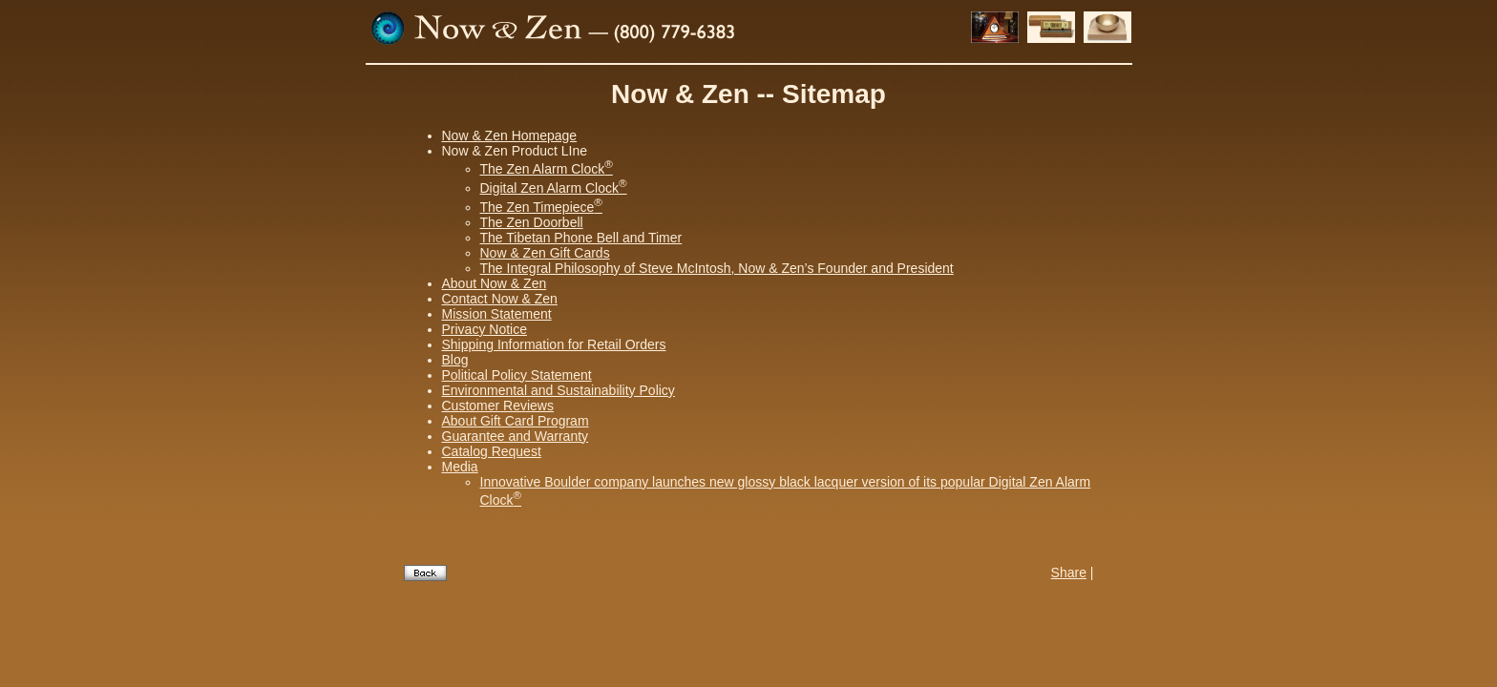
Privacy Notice (484, 329)
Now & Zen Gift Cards (545, 252)
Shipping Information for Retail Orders (554, 344)
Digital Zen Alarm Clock (553, 188)
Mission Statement (497, 314)
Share (1068, 572)
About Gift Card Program (515, 420)
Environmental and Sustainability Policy (558, 390)
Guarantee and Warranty (515, 436)
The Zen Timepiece (541, 207)
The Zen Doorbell (531, 222)
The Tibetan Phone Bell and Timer (581, 237)
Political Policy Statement (517, 375)
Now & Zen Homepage (510, 135)
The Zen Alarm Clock (546, 169)
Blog (455, 359)
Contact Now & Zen (500, 298)
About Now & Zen (494, 283)
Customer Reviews (498, 405)
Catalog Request (491, 451)
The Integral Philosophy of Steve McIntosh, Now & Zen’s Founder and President (717, 268)
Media (460, 466)
